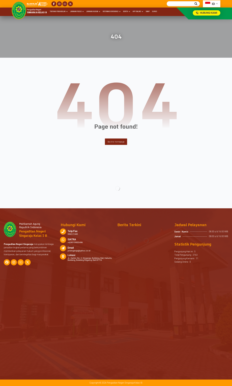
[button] (53, 3)
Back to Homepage (116, 142)
